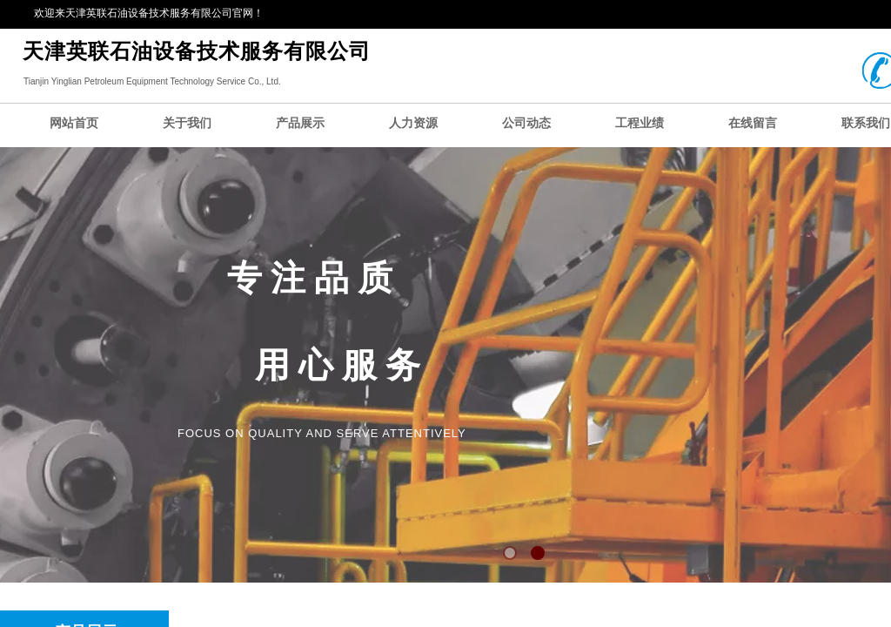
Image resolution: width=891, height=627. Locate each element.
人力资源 (413, 123)
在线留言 (752, 123)
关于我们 (187, 123)
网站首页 (74, 123)
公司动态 (526, 123)
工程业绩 (639, 123)
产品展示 (300, 123)
